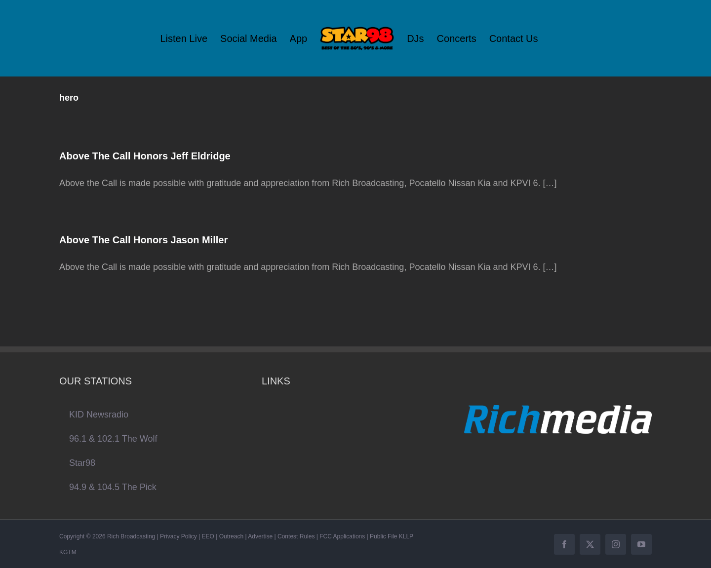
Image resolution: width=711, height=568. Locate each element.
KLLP (406, 536)
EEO (208, 536)
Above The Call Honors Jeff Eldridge (145, 156)
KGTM (68, 552)
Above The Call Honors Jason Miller (143, 239)
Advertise (260, 536)
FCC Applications (342, 536)
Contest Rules (296, 536)
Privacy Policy (178, 536)
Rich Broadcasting (131, 536)
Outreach (231, 536)
